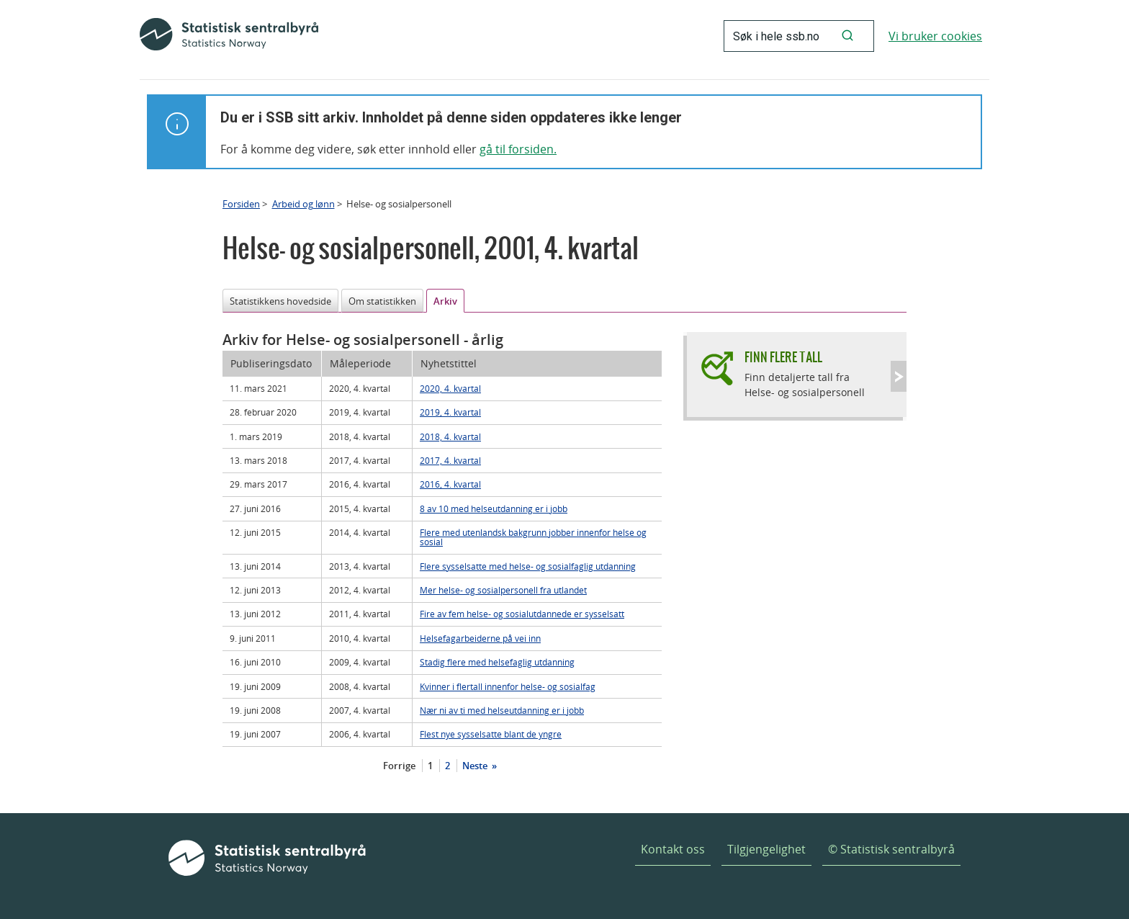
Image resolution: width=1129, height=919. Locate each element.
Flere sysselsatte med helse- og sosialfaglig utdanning (528, 566)
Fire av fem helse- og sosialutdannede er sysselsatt (522, 613)
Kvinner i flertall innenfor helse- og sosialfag (507, 686)
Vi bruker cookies (935, 36)
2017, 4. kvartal (450, 460)
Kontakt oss (673, 849)
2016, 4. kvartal (450, 484)
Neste (476, 765)
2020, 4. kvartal (450, 388)
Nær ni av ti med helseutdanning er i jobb (502, 710)
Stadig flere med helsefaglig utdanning (497, 662)
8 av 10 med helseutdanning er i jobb (493, 508)
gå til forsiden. (518, 149)
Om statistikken (382, 301)
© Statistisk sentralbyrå (891, 849)
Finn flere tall (783, 357)
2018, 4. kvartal (450, 436)
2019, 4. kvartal (450, 412)
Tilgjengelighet (766, 849)
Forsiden (241, 203)
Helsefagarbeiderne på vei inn (480, 638)
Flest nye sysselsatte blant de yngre (491, 734)
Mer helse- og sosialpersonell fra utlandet (503, 590)
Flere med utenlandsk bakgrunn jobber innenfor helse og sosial (533, 536)
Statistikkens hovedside (280, 301)
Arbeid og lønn (303, 203)
